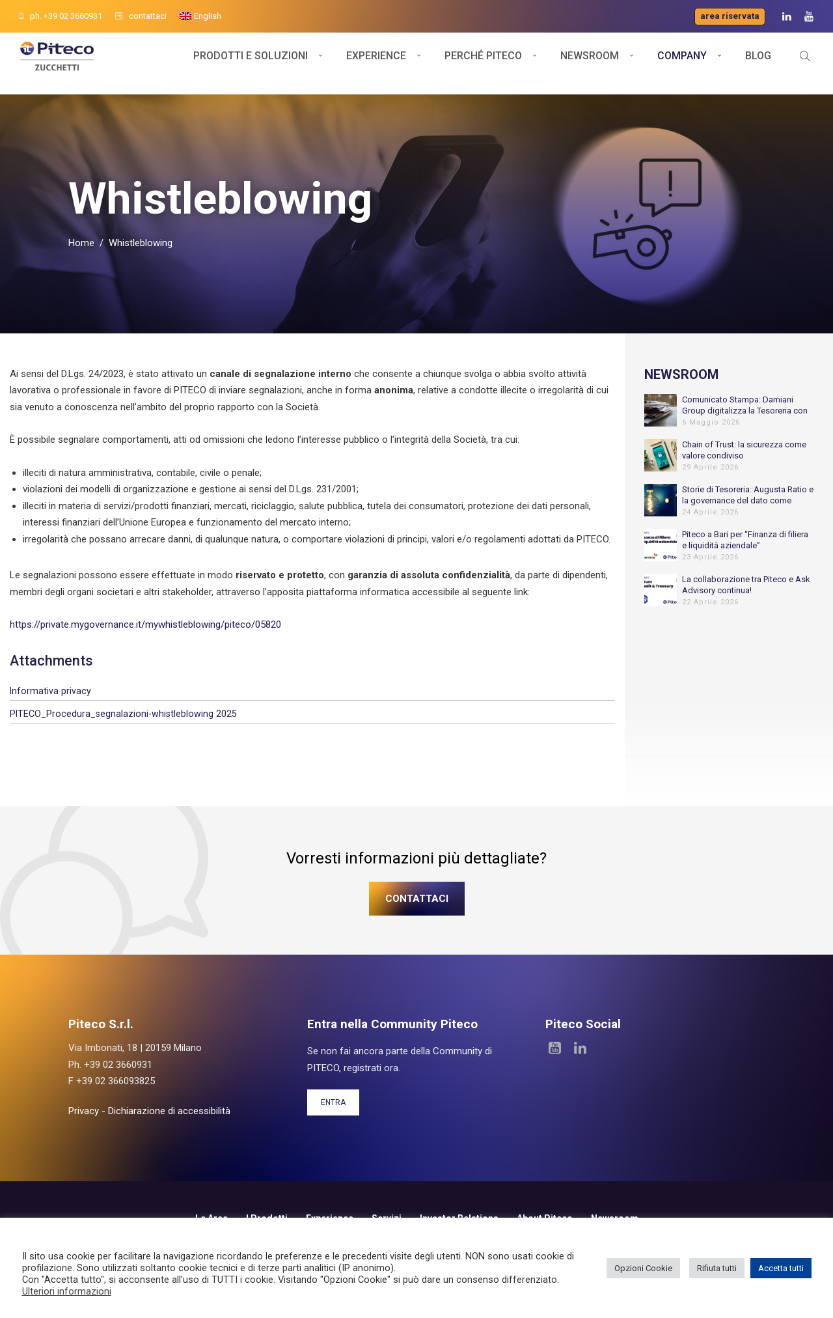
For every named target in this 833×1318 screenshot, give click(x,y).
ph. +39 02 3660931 (61, 16)
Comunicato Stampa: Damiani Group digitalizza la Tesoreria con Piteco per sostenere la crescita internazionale (745, 417)
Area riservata (729, 16)
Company (682, 63)
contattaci (141, 16)
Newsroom (589, 63)
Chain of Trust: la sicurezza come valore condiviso (744, 461)
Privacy (83, 1123)
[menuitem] (200, 16)
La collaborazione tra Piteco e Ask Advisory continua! (746, 596)
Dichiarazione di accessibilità (169, 1123)
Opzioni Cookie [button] (643, 1268)
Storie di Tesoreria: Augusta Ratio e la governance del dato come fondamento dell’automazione (747, 507)
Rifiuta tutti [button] (717, 1268)
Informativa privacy (50, 702)
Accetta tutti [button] (781, 1268)
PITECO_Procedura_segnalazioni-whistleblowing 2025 (123, 725)
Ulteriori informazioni (66, 1291)
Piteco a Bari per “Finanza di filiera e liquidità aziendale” (745, 551)
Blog (758, 63)
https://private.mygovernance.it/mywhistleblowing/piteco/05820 (145, 637)
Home (81, 255)
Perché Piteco (483, 63)
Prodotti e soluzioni (250, 63)
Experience (376, 63)
